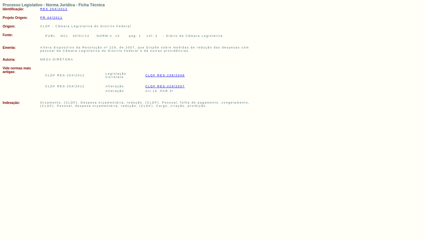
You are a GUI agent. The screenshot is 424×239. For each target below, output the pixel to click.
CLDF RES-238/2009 (165, 75)
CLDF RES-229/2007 (165, 86)
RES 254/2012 (54, 9)
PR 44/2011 (51, 17)
